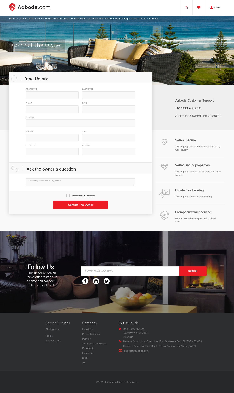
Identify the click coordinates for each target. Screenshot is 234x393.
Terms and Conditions (94, 343)
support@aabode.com (136, 350)
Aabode (109, 382)
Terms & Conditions (86, 195)
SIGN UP (192, 271)
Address (30, 117)
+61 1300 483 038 (188, 108)
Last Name (87, 89)
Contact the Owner (80, 205)
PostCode (31, 145)
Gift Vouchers (53, 340)
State (85, 131)
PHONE (29, 103)
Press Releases (91, 334)
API (84, 362)
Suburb (29, 131)
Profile (49, 335)
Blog (84, 357)
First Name (31, 89)
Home (12, 18)
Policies (86, 338)
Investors (87, 329)
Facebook (87, 348)
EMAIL (85, 103)
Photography (53, 329)
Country (87, 145)
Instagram (87, 353)
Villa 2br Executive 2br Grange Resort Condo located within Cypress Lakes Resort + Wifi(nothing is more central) (82, 18)
